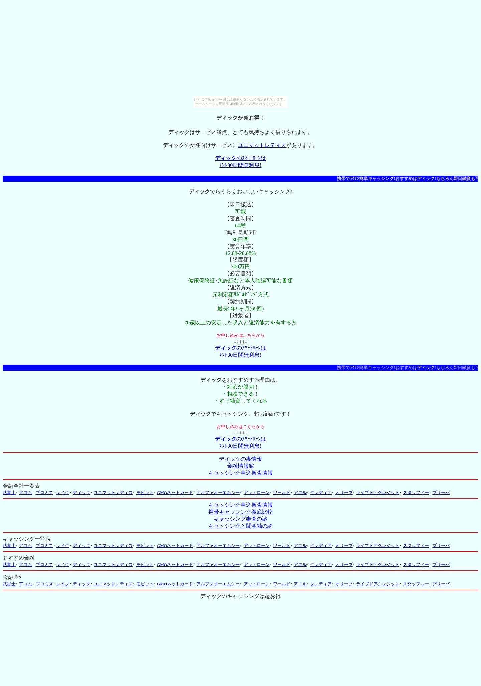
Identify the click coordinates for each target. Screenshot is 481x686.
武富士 (9, 492)
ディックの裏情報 (240, 459)
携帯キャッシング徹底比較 (240, 512)
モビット (145, 492)
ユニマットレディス (262, 145)
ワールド (281, 492)
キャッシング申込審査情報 (240, 473)
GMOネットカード (175, 492)
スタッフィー (416, 492)
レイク (62, 492)
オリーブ (344, 492)
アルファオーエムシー (218, 492)
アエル (300, 492)
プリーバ (441, 492)
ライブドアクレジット (377, 492)
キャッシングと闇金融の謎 (240, 526)
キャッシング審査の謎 (240, 519)
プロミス (44, 492)
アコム (25, 492)
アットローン (257, 492)
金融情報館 (240, 466)
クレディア (321, 492)
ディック (81, 492)
